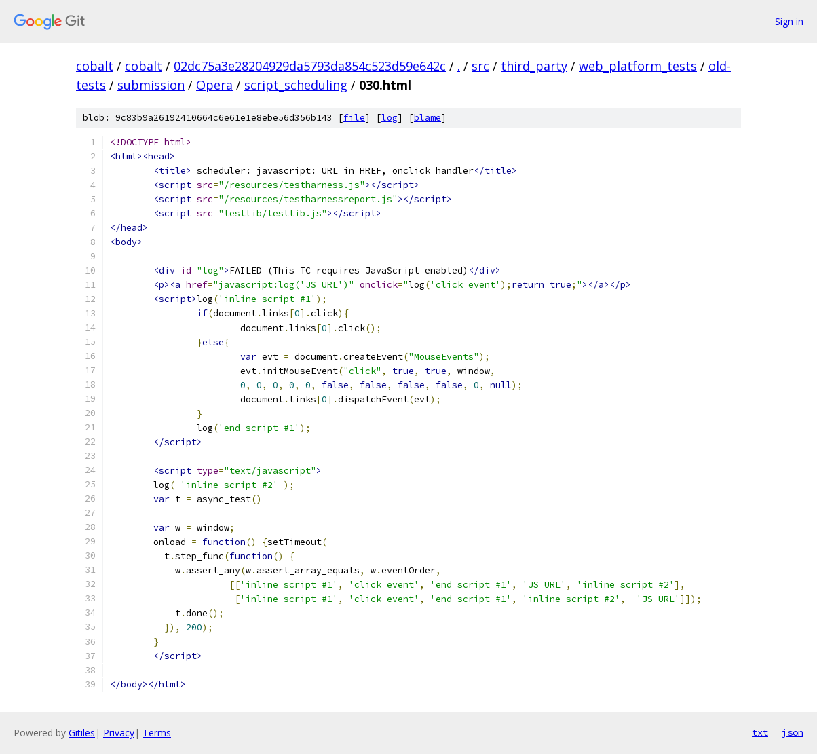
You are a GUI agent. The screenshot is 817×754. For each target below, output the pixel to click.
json (792, 732)
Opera (214, 85)
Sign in (789, 21)
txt (760, 732)
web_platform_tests (638, 66)
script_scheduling (295, 85)
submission (151, 85)
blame (427, 118)
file (354, 118)
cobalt (94, 66)
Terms (156, 732)
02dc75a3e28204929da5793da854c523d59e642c (310, 66)
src (480, 66)
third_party (534, 66)
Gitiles (82, 732)
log (389, 118)
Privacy (118, 732)
